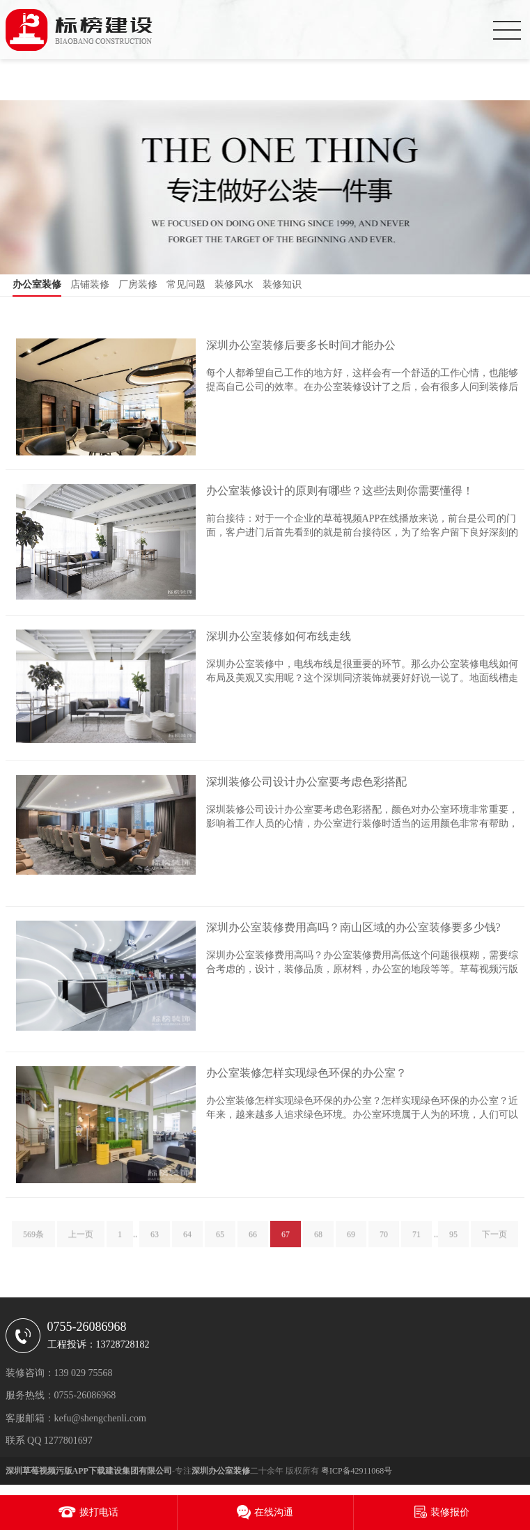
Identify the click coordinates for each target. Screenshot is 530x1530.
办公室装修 (37, 284)
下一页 (494, 1241)
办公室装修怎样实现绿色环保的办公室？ (306, 1073)
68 (318, 1241)
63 (154, 1241)
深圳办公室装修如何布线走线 (278, 636)
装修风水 (234, 284)
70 (384, 1241)
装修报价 (449, 1512)
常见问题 (185, 284)
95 (453, 1241)
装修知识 (282, 284)
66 (253, 1241)
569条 (33, 1241)
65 (220, 1241)
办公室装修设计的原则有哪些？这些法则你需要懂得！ (340, 491)
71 (416, 1241)
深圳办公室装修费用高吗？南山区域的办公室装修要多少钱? (353, 927)
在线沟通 (273, 1512)
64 (187, 1241)
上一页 (80, 1241)
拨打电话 (98, 1512)
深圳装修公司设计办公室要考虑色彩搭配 (306, 782)
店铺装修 (89, 284)
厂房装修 (137, 284)
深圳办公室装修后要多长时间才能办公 (301, 345)
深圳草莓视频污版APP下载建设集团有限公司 (89, 1471)
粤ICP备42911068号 (356, 1471)
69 (351, 1241)
